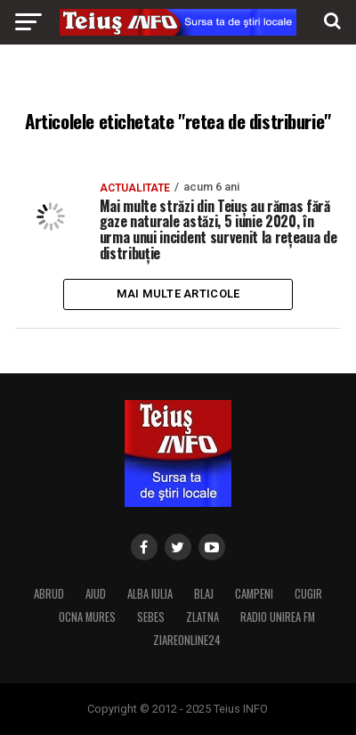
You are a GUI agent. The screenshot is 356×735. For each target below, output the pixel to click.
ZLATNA (202, 616)
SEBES (151, 616)
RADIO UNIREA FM (277, 616)
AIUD (95, 593)
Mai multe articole (178, 293)
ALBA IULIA (150, 593)
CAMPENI (254, 593)
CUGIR (308, 593)
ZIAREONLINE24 (187, 640)
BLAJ (204, 593)
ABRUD (49, 593)
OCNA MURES (87, 616)
